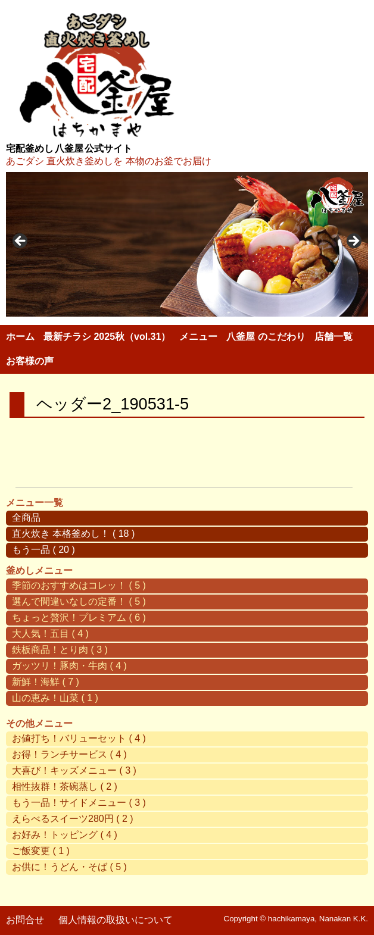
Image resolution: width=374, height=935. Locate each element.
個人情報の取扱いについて (115, 920)
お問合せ (25, 920)
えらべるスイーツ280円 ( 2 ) (72, 819)
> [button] (353, 242)
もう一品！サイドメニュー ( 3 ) (79, 803)
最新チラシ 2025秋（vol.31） (106, 337)
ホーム (20, 337)
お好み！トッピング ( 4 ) (64, 835)
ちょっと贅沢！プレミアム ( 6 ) (79, 617)
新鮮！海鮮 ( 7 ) (45, 682)
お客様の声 (30, 361)
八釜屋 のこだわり (265, 337)
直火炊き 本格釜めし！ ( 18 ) (73, 534)
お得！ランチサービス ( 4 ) (69, 754)
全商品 (26, 517)
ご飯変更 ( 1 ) (41, 851)
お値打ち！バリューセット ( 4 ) (79, 738)
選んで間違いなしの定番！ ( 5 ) (79, 601)
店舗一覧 (333, 337)
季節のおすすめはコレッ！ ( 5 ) (79, 585)
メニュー (198, 337)
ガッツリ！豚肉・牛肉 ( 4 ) (69, 666)
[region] (187, 244)
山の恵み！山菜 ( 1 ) (55, 698)
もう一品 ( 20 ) (43, 550)
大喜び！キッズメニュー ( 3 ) (74, 770)
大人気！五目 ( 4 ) (50, 633)
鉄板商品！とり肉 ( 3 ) (60, 650)
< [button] (21, 242)
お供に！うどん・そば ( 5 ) (69, 867)
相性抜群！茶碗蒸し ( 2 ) (64, 786)
